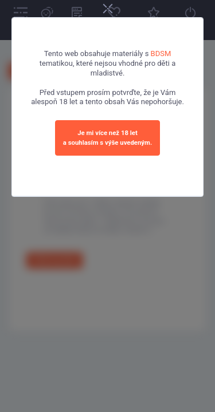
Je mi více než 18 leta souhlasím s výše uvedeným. (107, 137)
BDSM (161, 53)
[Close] (108, 9)
